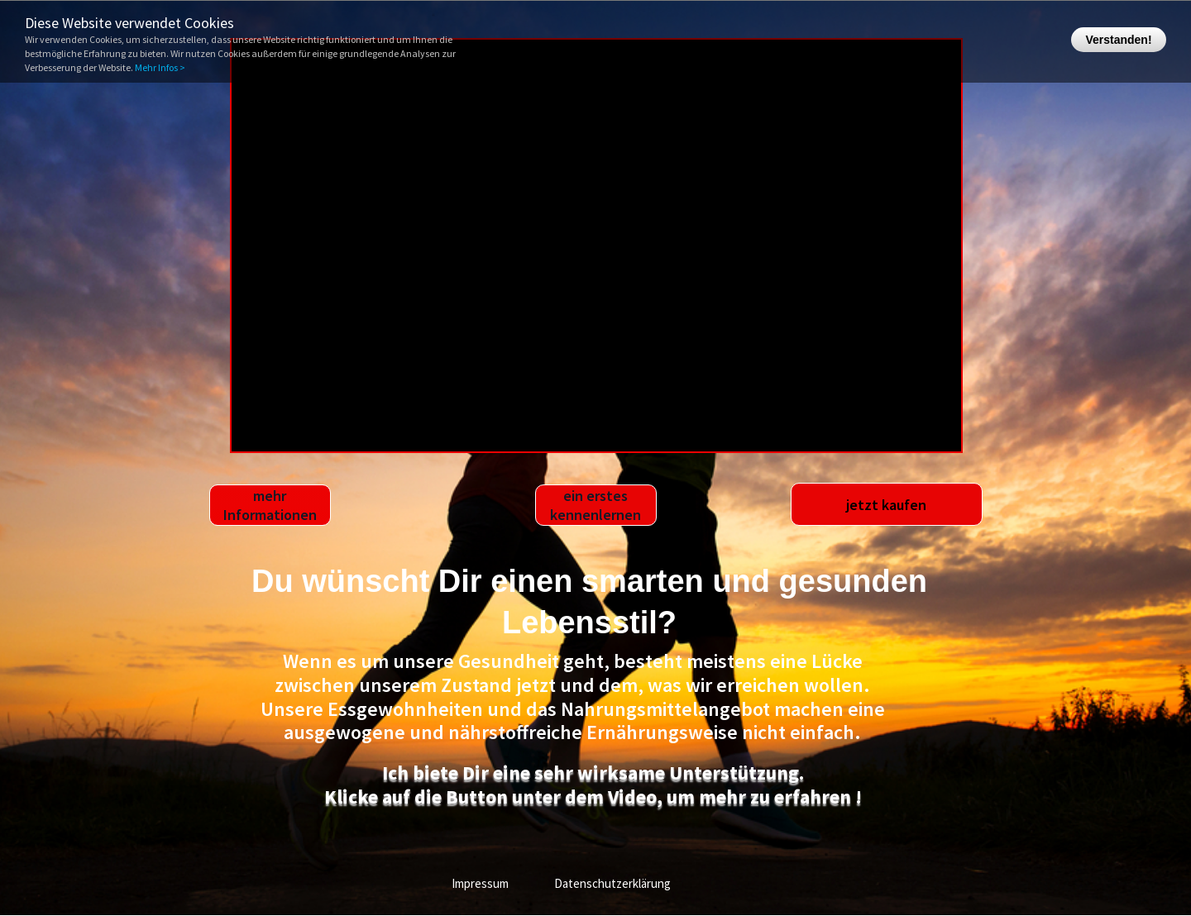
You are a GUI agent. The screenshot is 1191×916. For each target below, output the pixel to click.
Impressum (480, 883)
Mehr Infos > (160, 67)
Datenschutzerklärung (612, 883)
